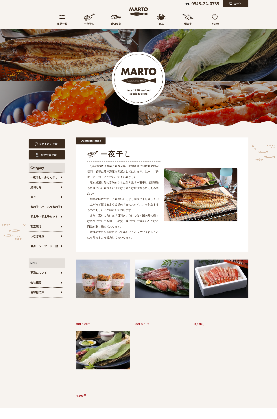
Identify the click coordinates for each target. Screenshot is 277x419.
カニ (176, 23)
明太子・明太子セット (44, 216)
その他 (218, 23)
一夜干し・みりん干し (44, 177)
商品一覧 (59, 23)
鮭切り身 (100, 23)
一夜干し (80, 23)
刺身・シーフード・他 (44, 246)
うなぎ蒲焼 (37, 236)
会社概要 (35, 282)
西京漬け (35, 226)
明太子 (197, 23)
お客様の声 (37, 292)
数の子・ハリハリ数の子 (45, 207)
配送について (38, 272)
